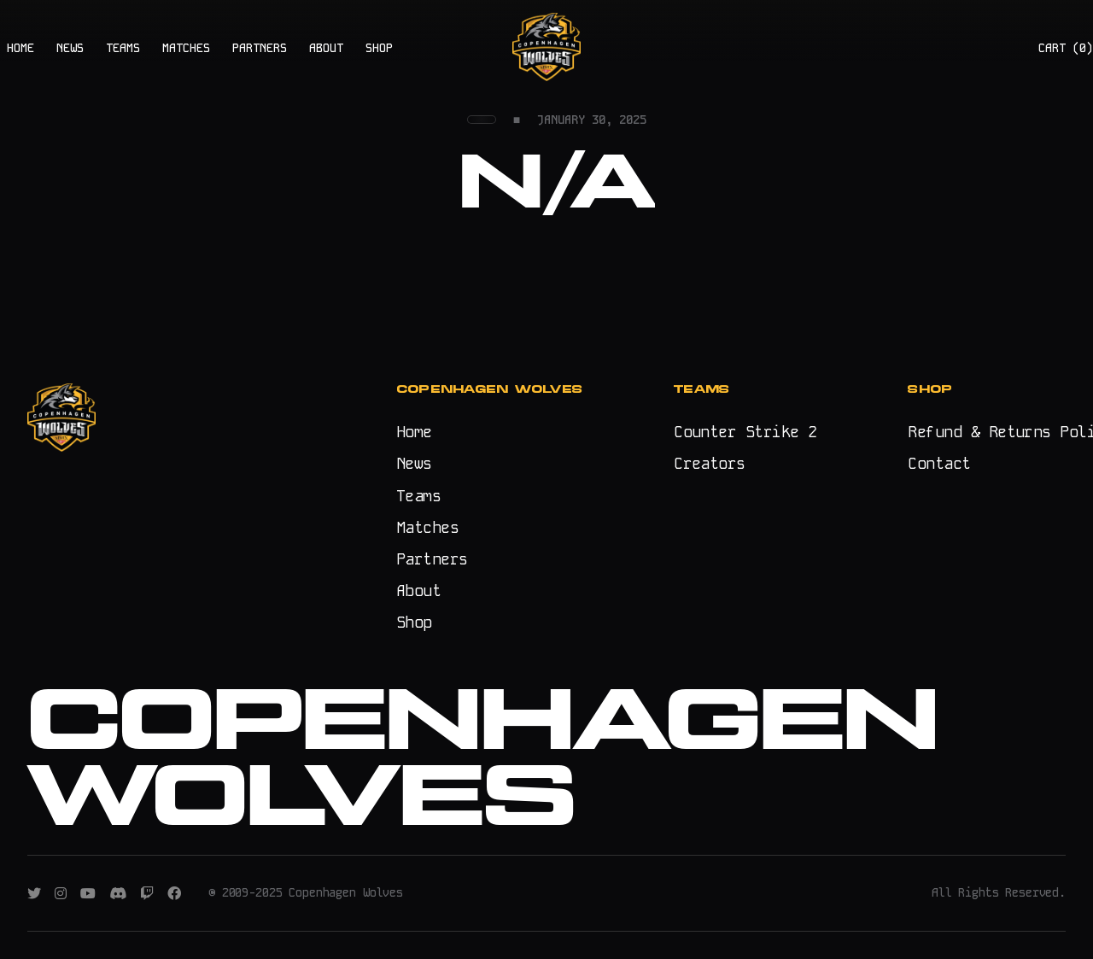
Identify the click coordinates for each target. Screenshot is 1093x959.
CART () (1065, 48)
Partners (432, 559)
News (414, 463)
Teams (418, 496)
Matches (427, 527)
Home (414, 431)
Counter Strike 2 (745, 431)
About (418, 590)
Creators (709, 463)
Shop (414, 622)
